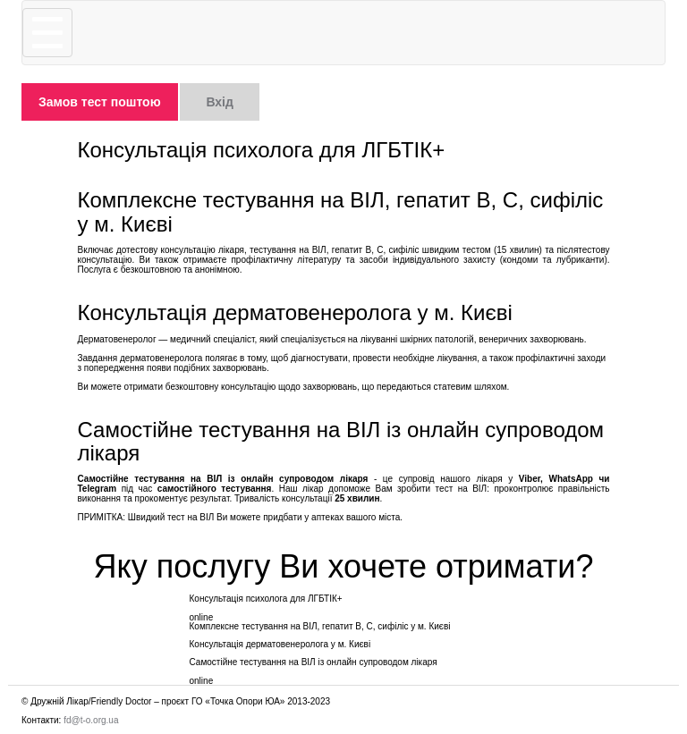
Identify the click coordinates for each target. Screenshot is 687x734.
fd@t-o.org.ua (91, 720)
